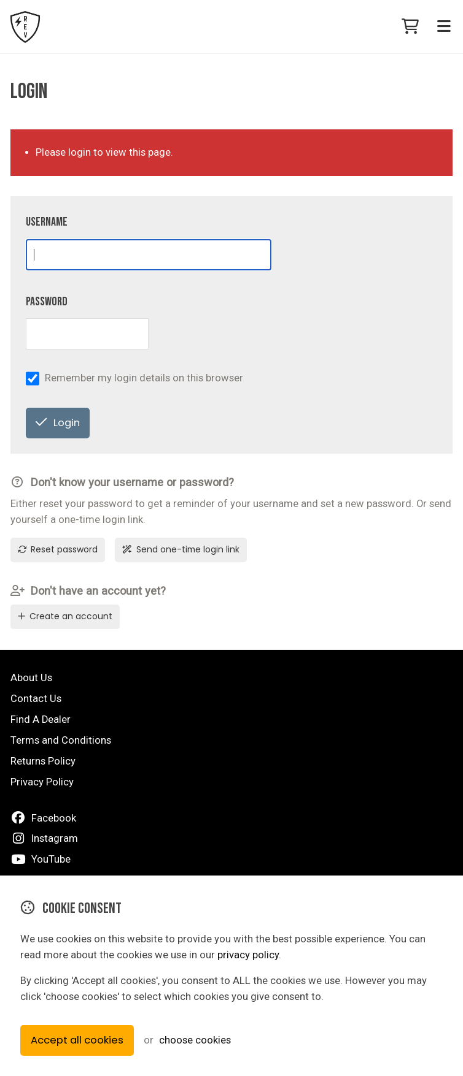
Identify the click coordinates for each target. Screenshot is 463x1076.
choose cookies (195, 1040)
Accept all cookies (77, 1040)
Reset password (58, 549)
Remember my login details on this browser (144, 378)
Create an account (65, 616)
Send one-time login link (180, 549)
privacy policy (248, 955)
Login (57, 423)
